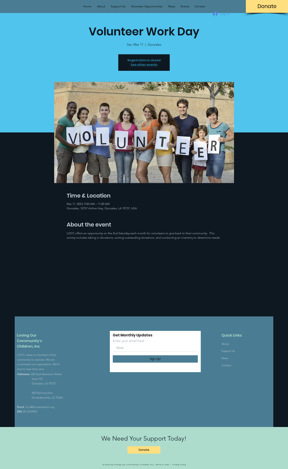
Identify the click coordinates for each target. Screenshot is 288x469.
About (225, 344)
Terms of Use (162, 464)
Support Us (228, 351)
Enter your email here (128, 340)
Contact (226, 365)
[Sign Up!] (155, 359)
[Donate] (267, 6)
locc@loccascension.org (40, 407)
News (225, 358)
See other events (144, 65)
